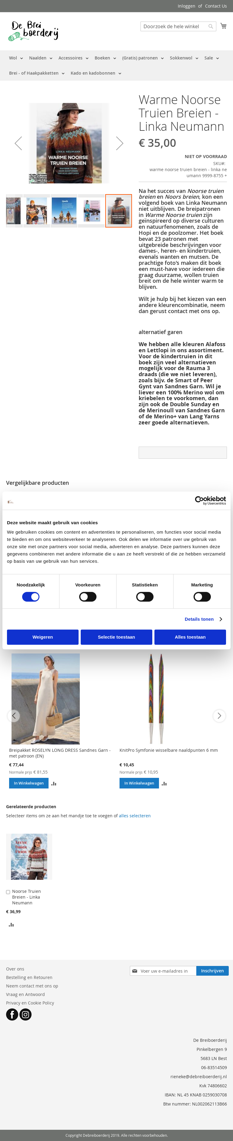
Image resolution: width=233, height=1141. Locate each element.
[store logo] (33, 31)
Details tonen (199, 619)
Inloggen (186, 6)
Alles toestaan (190, 637)
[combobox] (178, 26)
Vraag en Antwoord (25, 994)
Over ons (15, 969)
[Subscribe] (212, 971)
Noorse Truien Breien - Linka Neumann (26, 897)
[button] (18, 143)
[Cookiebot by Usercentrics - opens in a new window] (199, 500)
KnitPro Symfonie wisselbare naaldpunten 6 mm (169, 750)
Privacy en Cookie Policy (30, 1003)
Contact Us (216, 6)
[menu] (116, 65)
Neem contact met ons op (32, 986)
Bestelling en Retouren (29, 977)
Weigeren (42, 637)
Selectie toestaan (116, 637)
